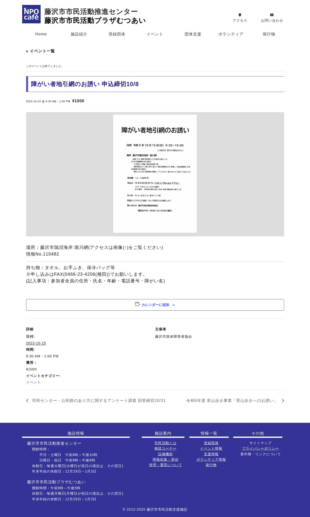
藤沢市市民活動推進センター (91, 11)
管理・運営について (165, 465)
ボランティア (231, 34)
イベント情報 (211, 448)
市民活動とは (165, 443)
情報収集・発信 (166, 459)
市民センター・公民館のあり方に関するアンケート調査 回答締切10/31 (98, 400)
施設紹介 (79, 34)
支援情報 (211, 454)
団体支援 (193, 34)
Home (41, 34)
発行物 (269, 34)
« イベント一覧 (40, 51)
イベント (155, 34)
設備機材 (165, 454)
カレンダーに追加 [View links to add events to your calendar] (155, 305)
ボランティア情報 (211, 459)
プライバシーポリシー (260, 448)
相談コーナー (165, 448)
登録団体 (117, 34)
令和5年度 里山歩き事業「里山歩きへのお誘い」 (232, 400)
